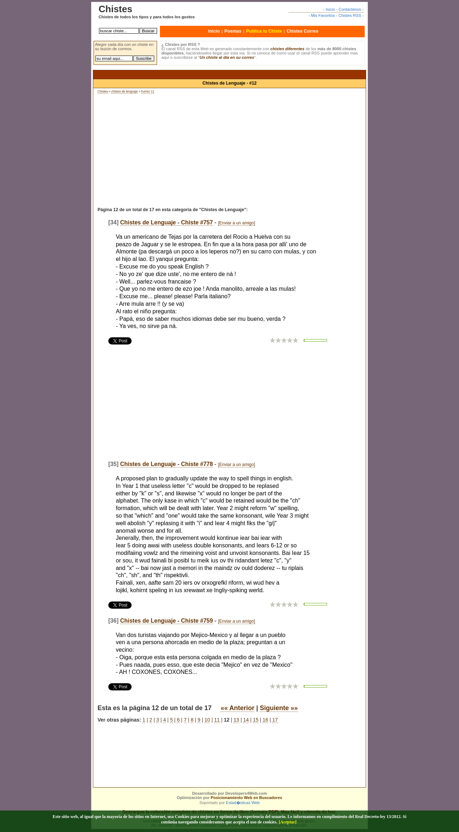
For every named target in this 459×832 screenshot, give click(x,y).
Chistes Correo (302, 31)
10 (207, 720)
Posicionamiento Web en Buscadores (246, 797)
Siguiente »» (279, 708)
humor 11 (147, 91)
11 (217, 720)
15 (256, 720)
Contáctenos (350, 9)
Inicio (330, 9)
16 (265, 720)
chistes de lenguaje (124, 91)
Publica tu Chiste (264, 31)
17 (275, 720)
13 (236, 720)
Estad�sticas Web (243, 802)
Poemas (232, 31)
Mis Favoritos (323, 15)
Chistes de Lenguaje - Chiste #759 (166, 621)
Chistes (103, 91)
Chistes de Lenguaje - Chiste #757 (166, 222)
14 (246, 720)
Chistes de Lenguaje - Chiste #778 (166, 464)
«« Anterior (237, 708)
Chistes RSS (350, 15)
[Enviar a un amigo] (236, 222)
